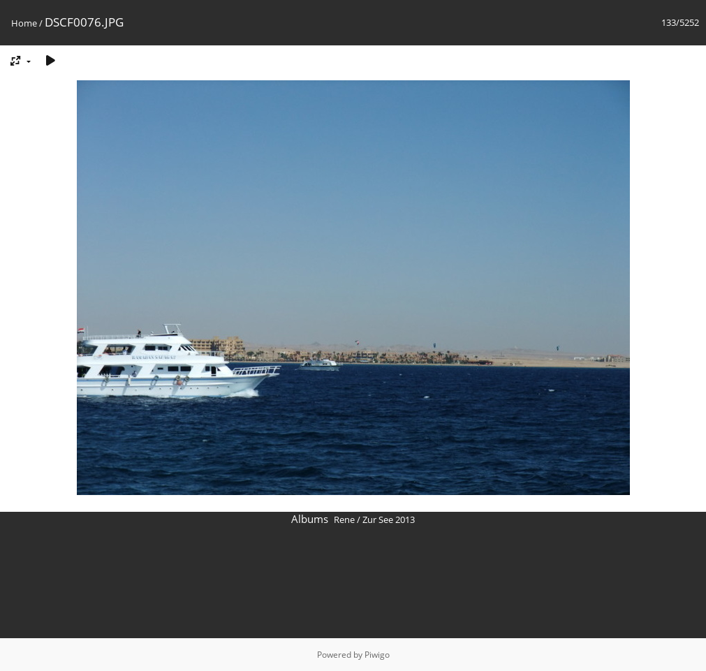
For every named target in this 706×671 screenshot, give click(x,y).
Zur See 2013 (388, 519)
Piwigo (377, 655)
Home (24, 23)
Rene (344, 519)
